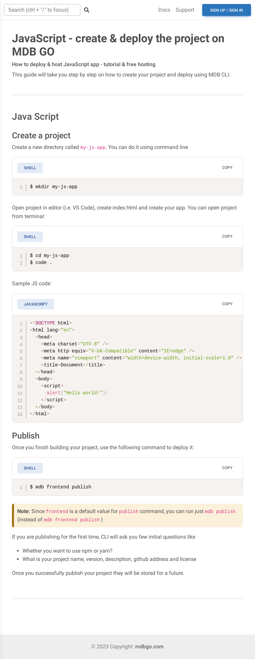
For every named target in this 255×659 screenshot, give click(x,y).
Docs (164, 10)
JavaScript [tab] (35, 304)
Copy (227, 167)
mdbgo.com (149, 646)
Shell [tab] (30, 168)
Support (185, 10)
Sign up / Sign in (226, 10)
